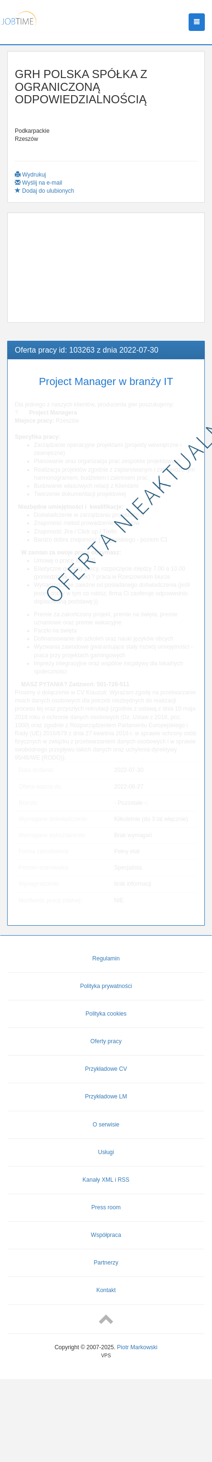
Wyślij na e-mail (38, 182)
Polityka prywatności (106, 986)
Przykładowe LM (106, 1096)
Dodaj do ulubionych (44, 191)
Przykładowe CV (106, 1069)
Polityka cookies (106, 1013)
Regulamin (105, 958)
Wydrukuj (30, 174)
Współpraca (106, 1235)
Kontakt (106, 1290)
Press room (105, 1207)
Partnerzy (106, 1262)
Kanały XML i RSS (106, 1179)
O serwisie (106, 1124)
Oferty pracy (105, 1041)
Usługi (106, 1152)
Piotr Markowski (137, 1347)
